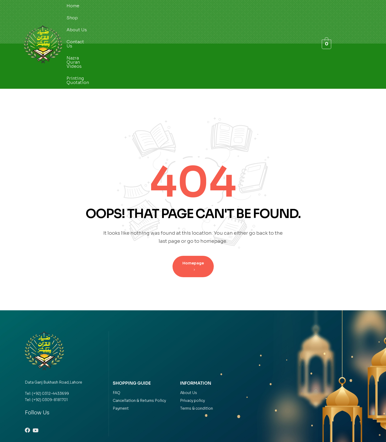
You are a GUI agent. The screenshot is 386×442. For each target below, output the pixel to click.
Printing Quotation (237, 21)
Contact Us (146, 21)
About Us (116, 21)
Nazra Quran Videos (188, 21)
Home (73, 21)
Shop (92, 21)
